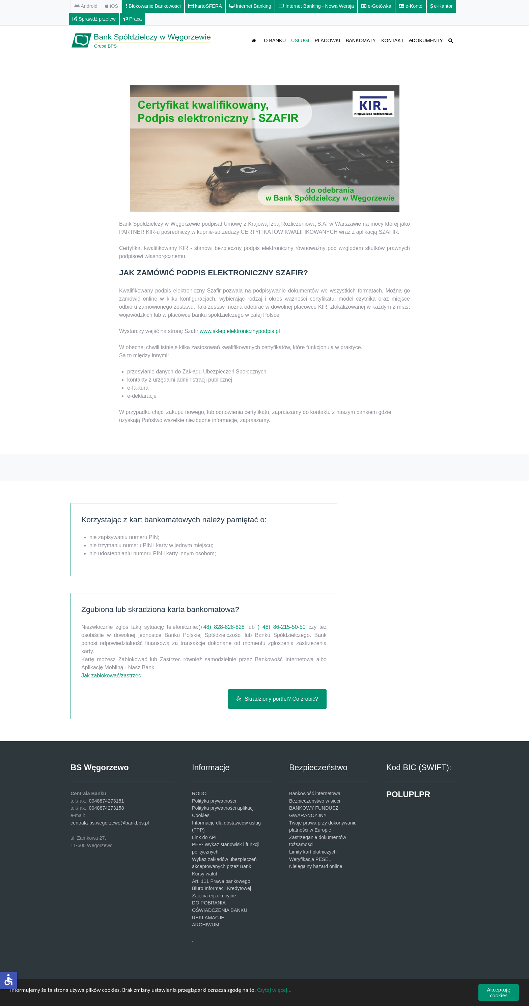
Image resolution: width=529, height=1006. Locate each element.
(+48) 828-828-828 (221, 627)
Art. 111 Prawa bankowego (221, 881)
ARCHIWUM (205, 924)
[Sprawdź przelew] (94, 19)
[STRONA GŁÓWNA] (255, 40)
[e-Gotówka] (376, 6)
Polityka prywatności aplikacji (223, 808)
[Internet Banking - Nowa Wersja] (316, 6)
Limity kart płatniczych (313, 852)
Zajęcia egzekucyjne (214, 895)
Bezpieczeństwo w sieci (314, 801)
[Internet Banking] (250, 6)
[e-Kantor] (441, 6)
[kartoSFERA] (205, 6)
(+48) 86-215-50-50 (281, 627)
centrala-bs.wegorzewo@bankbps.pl (110, 823)
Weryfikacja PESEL (310, 859)
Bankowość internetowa (314, 793)
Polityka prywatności (214, 801)
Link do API (204, 837)
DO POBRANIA (209, 902)
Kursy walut (204, 873)
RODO (199, 793)
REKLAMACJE (208, 917)
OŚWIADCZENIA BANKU (219, 910)
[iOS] (112, 6)
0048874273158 (106, 808)
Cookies (201, 815)
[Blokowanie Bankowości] (153, 6)
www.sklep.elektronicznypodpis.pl (240, 331)
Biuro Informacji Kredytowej (221, 888)
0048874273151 (106, 801)
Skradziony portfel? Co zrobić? (277, 699)
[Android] (86, 6)
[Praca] (133, 19)
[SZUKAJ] (451, 40)
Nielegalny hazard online (315, 866)
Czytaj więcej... (274, 990)
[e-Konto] (410, 6)
